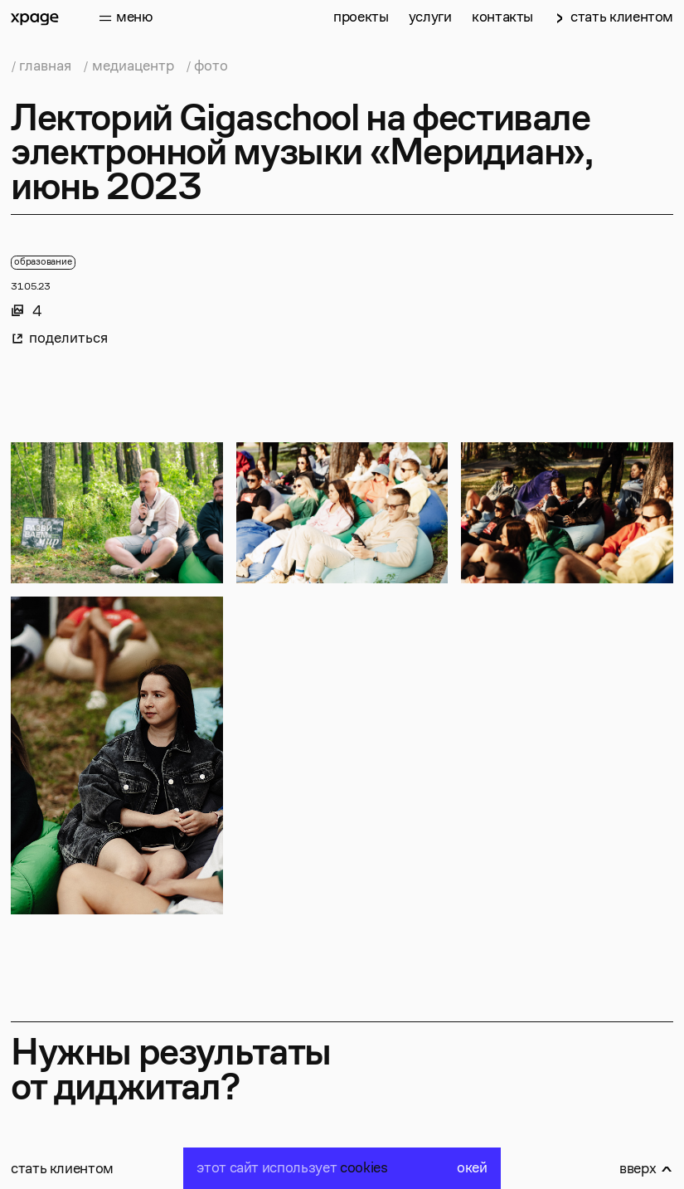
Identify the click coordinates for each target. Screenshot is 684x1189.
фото (211, 66)
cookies (364, 1168)
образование (42, 261)
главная (45, 66)
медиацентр (133, 66)
